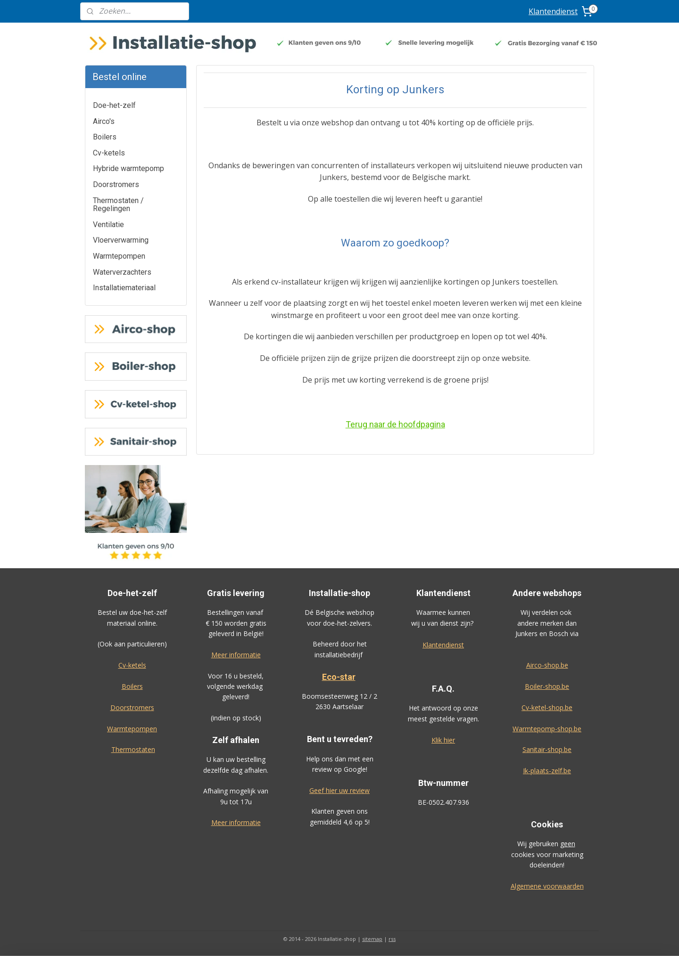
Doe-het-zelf (114, 105)
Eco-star (339, 677)
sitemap (372, 938)
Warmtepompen (119, 256)
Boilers (104, 136)
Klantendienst (553, 11)
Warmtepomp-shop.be (547, 728)
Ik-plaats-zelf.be (547, 770)
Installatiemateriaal (124, 287)
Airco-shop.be (547, 665)
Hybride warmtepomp (128, 168)
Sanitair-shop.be (546, 749)
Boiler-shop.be (547, 686)
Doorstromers (116, 184)
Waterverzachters (122, 272)
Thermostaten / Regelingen (118, 204)
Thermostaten (133, 749)
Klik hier (443, 739)
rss (392, 938)
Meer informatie (236, 654)
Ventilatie (108, 224)
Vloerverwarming (121, 240)
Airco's (104, 121)
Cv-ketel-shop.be (547, 707)
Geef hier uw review (339, 790)
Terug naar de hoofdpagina (395, 424)
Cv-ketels (109, 152)
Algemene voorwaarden (547, 886)
